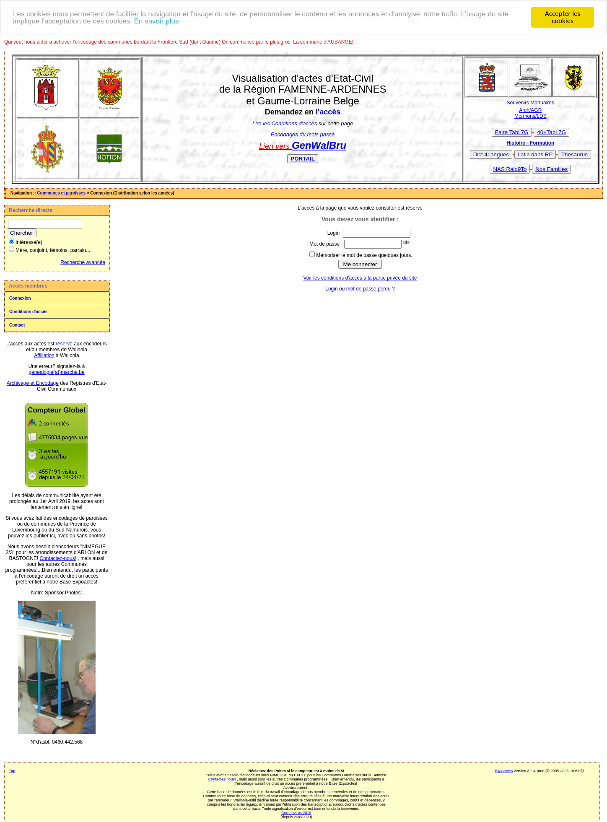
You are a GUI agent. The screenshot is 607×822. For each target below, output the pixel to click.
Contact (17, 325)
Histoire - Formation (530, 142)
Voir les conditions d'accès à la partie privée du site (360, 278)
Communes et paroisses (61, 193)
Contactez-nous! (58, 558)
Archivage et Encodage (33, 383)
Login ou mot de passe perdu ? (359, 289)
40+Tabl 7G (551, 132)
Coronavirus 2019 (296, 813)
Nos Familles (551, 169)
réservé (64, 344)
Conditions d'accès (28, 311)
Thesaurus (574, 154)
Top (12, 771)
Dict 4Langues (491, 154)
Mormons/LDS (530, 116)
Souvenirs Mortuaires (530, 103)
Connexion (20, 298)
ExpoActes (504, 771)
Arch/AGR (530, 110)
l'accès (328, 112)
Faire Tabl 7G (512, 132)
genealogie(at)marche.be (56, 372)
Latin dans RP (535, 154)
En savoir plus (156, 21)
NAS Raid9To (510, 169)
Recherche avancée (82, 262)
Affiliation (44, 355)
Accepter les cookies (562, 17)
